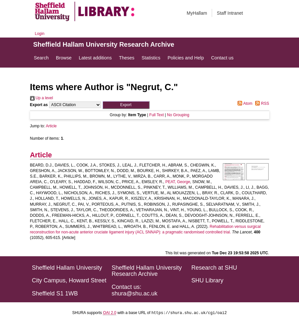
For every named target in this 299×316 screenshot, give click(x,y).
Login (39, 33)
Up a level (41, 98)
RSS (261, 103)
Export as (39, 105)
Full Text (156, 115)
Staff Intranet (230, 13)
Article (51, 126)
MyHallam (197, 13)
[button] (126, 105)
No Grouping (178, 115)
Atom (244, 103)
